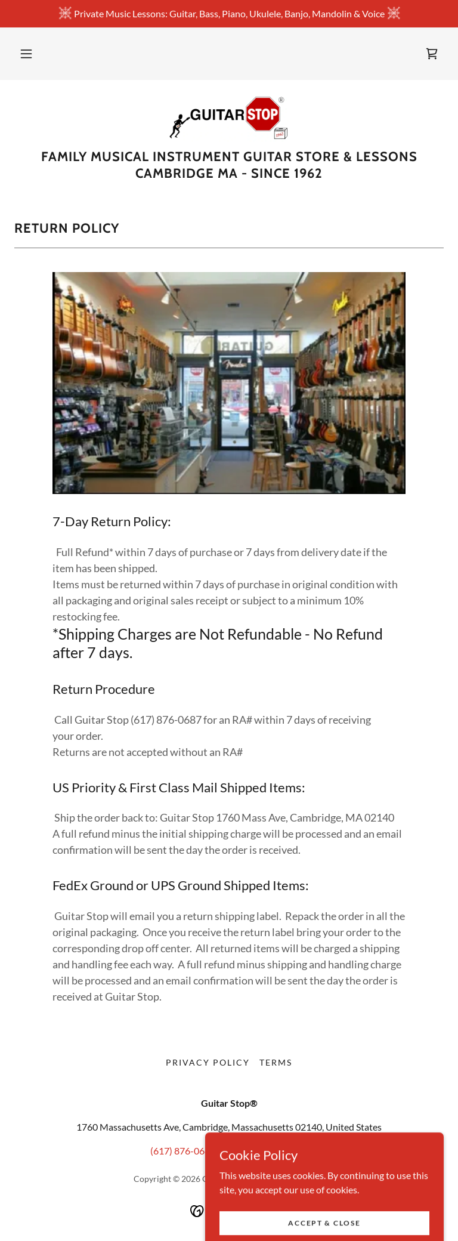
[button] (26, 54)
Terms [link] (275, 1062)
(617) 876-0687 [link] (182, 1150)
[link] (432, 54)
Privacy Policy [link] (208, 1062)
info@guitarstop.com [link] (265, 1150)
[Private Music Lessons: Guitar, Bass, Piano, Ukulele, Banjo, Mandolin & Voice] (229, 14)
